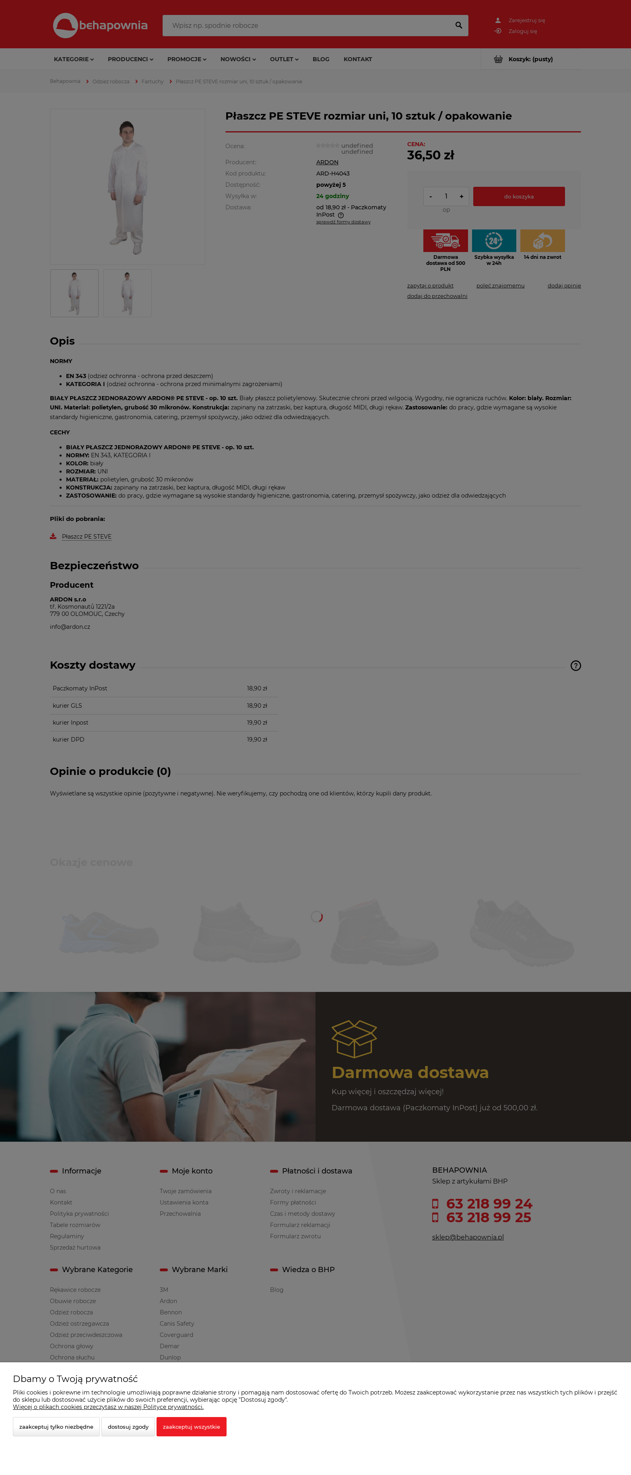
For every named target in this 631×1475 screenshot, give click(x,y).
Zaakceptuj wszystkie (191, 1426)
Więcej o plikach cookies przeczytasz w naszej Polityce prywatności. (108, 1407)
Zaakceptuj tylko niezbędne (56, 1426)
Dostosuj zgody (128, 1426)
